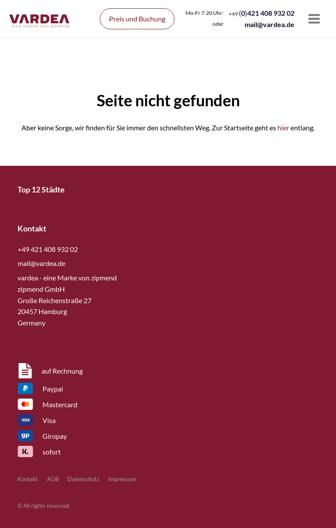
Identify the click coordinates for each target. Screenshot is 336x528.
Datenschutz (83, 479)
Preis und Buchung (137, 18)
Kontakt (28, 479)
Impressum (122, 479)
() (261, 13)
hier (283, 127)
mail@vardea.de (269, 24)
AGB (53, 479)
